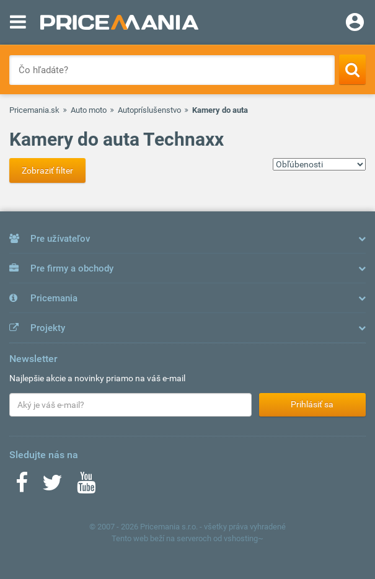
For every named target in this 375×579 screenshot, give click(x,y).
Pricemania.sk (34, 110)
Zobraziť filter (47, 170)
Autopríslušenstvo (149, 110)
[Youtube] (86, 486)
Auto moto (89, 110)
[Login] (355, 23)
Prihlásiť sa (312, 404)
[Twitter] (52, 486)
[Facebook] (21, 486)
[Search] (352, 69)
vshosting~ (243, 538)
